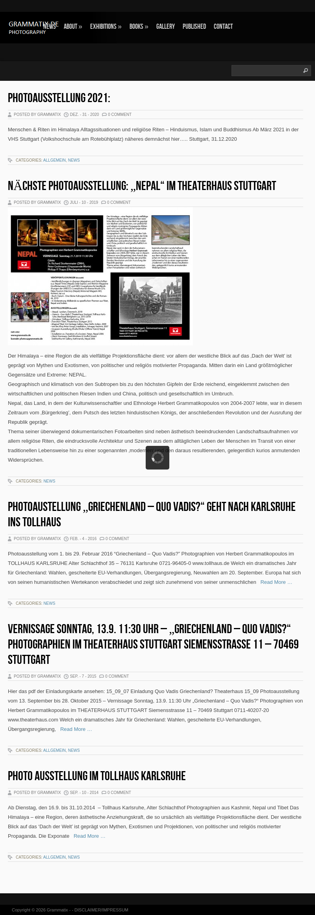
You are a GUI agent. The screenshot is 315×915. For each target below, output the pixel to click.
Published (194, 26)
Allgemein (54, 160)
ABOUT (73, 26)
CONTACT (223, 26)
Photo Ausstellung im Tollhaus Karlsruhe (97, 776)
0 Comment (120, 114)
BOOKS (139, 26)
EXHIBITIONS (106, 26)
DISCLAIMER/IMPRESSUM (101, 910)
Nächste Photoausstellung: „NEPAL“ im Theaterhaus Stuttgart (142, 186)
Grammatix (57, 910)
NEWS (49, 26)
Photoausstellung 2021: (59, 98)
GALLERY (165, 26)
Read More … (274, 582)
